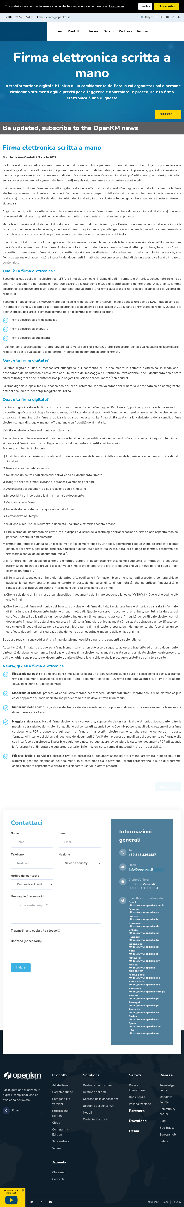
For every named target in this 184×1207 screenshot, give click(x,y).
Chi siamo (58, 1172)
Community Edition (60, 1132)
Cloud (56, 1122)
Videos (56, 1148)
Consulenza (137, 1097)
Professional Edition (60, 1113)
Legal (166, 1202)
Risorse (142, 31)
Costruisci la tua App (97, 1119)
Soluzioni (92, 31)
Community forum (167, 1111)
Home (58, 31)
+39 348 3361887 (23, 17)
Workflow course (166, 1099)
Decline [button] (145, 6)
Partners (125, 31)
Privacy (176, 1202)
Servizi (109, 31)
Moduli (87, 1112)
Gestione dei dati (94, 1092)
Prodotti (74, 31)
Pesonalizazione (140, 1104)
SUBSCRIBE (168, 115)
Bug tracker (168, 1127)
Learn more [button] (116, 6)
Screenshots (60, 1141)
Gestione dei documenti (99, 1085)
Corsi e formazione (137, 1088)
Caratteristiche (62, 1092)
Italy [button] (145, 17)
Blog (163, 1121)
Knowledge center (167, 1088)
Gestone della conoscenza (101, 1099)
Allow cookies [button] (166, 6)
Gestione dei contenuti (98, 1105)
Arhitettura (60, 1085)
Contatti (58, 1179)
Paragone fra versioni (61, 1101)
